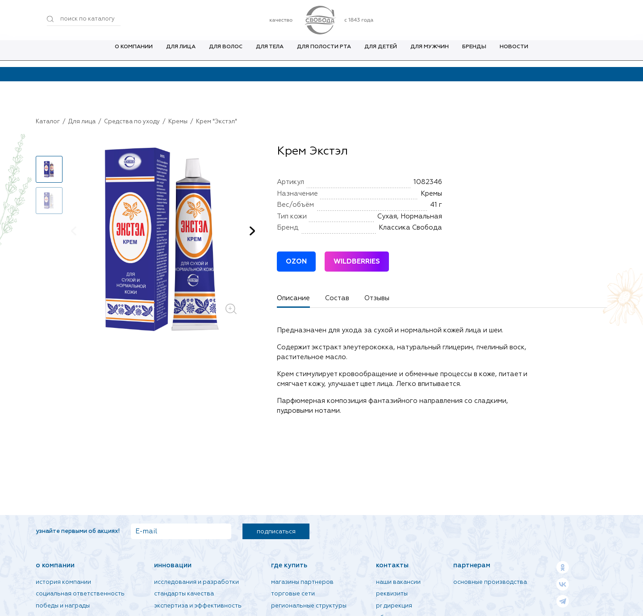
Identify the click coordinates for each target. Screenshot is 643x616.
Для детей (380, 53)
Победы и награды (63, 606)
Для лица (181, 53)
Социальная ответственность (80, 594)
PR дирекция (394, 606)
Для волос (225, 53)
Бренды (474, 53)
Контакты (392, 565)
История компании (63, 582)
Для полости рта (324, 53)
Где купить (289, 565)
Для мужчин (429, 53)
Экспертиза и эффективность (198, 606)
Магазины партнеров (302, 582)
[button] (252, 231)
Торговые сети (293, 594)
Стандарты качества (184, 594)
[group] (163, 241)
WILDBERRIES (357, 261)
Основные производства (490, 582)
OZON (296, 261)
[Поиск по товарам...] (84, 19)
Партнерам (471, 565)
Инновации (173, 565)
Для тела (270, 53)
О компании (134, 53)
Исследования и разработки (196, 582)
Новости (514, 53)
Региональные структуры (309, 606)
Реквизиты (392, 594)
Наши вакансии (398, 582)
